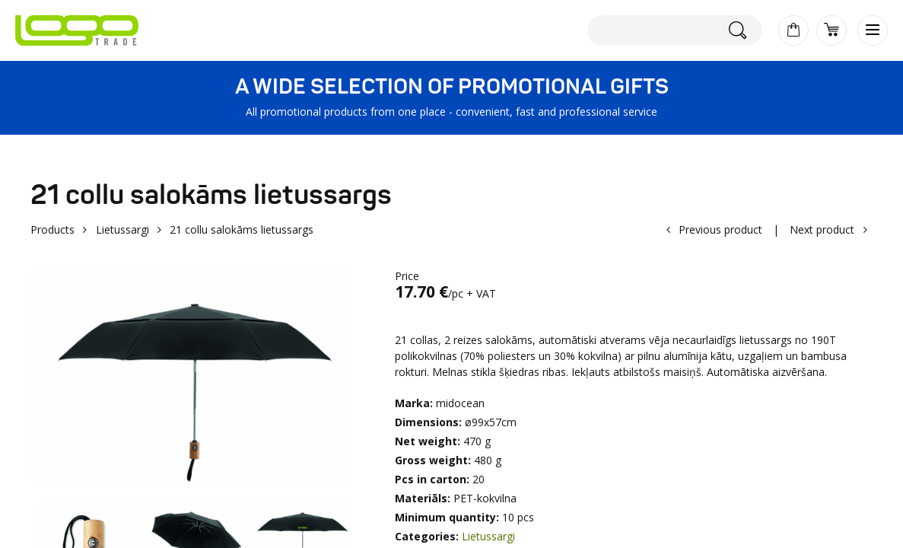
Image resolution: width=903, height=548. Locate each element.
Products (52, 229)
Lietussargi (122, 229)
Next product (822, 229)
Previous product (720, 229)
